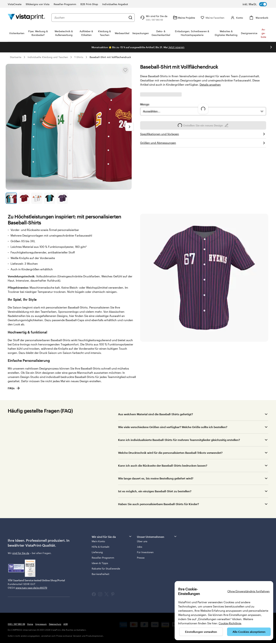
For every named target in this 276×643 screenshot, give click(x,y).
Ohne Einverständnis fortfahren (248, 591)
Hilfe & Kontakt (100, 546)
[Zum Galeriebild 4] (49, 198)
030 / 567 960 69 (16, 624)
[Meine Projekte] (184, 17)
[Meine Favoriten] (212, 18)
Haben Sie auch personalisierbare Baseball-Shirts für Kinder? (158, 504)
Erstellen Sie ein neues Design (203, 125)
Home (30, 624)
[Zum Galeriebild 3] (36, 198)
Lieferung (97, 552)
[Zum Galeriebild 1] (11, 198)
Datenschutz (55, 624)
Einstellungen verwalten (201, 631)
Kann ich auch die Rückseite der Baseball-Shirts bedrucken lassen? (162, 465)
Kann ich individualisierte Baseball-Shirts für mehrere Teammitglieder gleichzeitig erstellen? (179, 439)
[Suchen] (130, 17)
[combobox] (90, 17)
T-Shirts (78, 57)
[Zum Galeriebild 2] (24, 198)
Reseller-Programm (103, 557)
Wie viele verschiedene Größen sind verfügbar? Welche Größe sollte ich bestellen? (172, 427)
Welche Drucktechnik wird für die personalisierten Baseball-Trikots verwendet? (170, 452)
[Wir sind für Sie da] (153, 17)
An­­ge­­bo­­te (263, 33)
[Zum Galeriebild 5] (62, 198)
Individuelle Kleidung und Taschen (48, 57)
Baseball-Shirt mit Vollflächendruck (110, 57)
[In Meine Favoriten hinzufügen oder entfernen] (125, 70)
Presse (141, 557)
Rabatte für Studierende (106, 568)
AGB (65, 624)
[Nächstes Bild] (129, 127)
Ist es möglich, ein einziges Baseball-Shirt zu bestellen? (154, 491)
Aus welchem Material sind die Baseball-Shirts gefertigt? (155, 414)
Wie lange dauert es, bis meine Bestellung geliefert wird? (155, 478)
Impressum (41, 624)
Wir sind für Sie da (112, 536)
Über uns (142, 541)
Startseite (15, 57)
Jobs (139, 546)
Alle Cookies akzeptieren (249, 631)
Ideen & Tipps (100, 563)
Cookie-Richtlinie (230, 623)
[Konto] (236, 17)
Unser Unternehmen (157, 536)
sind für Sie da (20, 553)
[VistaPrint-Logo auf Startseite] (26, 17)
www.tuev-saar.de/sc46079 (31, 587)
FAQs (14, 388)
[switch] (255, 4)
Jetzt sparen (176, 47)
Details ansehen (210, 84)
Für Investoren (145, 552)
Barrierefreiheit (100, 573)
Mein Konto (98, 541)
